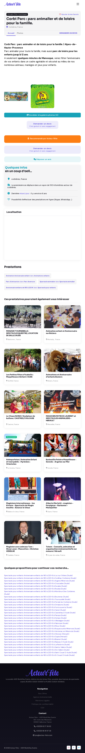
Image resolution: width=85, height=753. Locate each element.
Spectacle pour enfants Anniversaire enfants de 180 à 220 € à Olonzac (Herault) (36, 634)
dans (27, 276)
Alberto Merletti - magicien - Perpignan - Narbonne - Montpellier (59, 505)
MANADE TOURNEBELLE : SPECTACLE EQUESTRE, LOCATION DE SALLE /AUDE (22, 333)
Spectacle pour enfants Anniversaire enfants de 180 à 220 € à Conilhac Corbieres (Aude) (40, 578)
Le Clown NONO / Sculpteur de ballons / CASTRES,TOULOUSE (20, 417)
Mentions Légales (43, 700)
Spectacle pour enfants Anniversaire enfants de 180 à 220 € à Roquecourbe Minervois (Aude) (42, 628)
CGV (42, 707)
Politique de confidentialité (42, 704)
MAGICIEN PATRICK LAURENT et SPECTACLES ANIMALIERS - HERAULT (61, 418)
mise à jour (24, 193)
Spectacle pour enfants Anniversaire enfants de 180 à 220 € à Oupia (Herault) (35, 636)
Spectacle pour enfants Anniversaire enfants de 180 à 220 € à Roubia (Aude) (35, 589)
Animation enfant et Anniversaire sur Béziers (61, 332)
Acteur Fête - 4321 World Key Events (23, 748)
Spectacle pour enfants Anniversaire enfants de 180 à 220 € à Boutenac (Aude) (36, 597)
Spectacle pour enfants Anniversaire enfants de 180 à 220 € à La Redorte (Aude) (37, 644)
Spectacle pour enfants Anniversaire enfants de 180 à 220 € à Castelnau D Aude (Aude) (39, 612)
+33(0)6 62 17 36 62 (43, 726)
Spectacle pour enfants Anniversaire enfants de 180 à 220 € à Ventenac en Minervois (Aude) (41, 631)
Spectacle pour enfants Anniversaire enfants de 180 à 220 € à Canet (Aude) (35, 610)
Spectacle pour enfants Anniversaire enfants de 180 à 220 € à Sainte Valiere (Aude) (38, 647)
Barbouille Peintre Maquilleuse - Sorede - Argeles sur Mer (61, 460)
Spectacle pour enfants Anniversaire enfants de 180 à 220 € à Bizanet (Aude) (35, 639)
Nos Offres (42, 693)
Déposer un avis (42, 159)
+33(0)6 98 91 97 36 (43, 731)
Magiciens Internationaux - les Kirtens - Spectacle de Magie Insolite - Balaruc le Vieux (20, 505)
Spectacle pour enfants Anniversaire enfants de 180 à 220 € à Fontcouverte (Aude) (38, 607)
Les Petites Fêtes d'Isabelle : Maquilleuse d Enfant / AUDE (19, 376)
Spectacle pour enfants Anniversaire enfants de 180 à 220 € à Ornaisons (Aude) (36, 605)
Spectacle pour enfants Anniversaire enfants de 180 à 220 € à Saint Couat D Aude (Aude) (40, 652)
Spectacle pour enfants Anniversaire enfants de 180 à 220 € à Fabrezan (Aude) (36, 623)
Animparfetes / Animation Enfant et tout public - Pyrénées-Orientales (21, 461)
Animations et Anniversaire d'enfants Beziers (59, 376)
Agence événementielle (42, 697)
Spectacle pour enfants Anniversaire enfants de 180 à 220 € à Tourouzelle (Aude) (37, 599)
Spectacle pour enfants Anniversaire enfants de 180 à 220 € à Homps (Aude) (35, 618)
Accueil (11, 33)
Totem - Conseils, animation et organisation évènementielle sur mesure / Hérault (61, 549)
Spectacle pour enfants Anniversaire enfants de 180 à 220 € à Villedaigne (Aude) (37, 620)
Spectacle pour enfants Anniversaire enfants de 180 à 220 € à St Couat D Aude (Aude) (39, 655)
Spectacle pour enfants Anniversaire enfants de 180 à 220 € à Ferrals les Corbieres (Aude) (40, 602)
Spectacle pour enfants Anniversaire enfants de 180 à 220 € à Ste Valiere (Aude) (37, 650)
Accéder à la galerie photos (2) (42, 115)
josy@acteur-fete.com (43, 735)
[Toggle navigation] (78, 4)
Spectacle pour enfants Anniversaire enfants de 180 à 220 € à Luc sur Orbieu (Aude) (38, 575)
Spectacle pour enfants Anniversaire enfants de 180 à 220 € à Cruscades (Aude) (37, 583)
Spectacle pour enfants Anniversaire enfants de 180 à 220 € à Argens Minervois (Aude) (39, 581)
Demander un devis (68, 33)
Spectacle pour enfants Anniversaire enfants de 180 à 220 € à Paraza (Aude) (35, 615)
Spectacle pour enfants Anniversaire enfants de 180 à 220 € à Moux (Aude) (34, 626)
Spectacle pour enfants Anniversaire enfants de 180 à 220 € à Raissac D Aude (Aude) (38, 642)
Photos (20, 33)
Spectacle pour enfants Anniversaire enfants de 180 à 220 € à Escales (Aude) (35, 586)
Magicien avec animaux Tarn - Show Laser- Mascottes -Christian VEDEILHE (22, 549)
